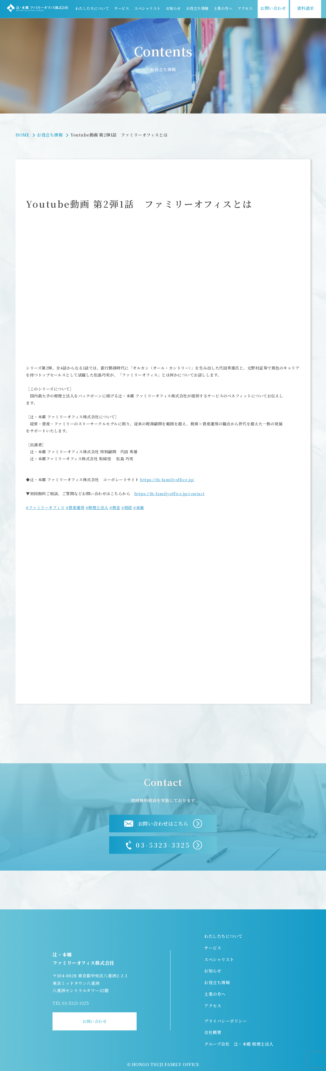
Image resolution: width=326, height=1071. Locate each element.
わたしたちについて (92, 8)
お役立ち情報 (197, 8)
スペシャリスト (147, 8)
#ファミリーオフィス (45, 507)
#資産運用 (75, 507)
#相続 (126, 507)
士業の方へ (223, 8)
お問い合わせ (95, 1021)
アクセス (245, 8)
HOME (22, 135)
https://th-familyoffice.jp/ (167, 479)
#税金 (114, 507)
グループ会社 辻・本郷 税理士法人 (238, 1044)
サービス (121, 8)
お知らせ (173, 8)
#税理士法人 (97, 507)
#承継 (138, 507)
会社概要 (212, 1032)
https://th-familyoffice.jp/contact (169, 493)
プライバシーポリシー (225, 1021)
